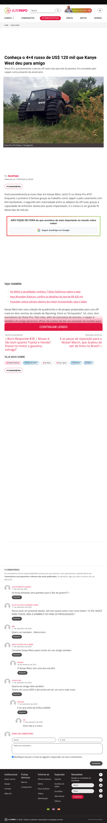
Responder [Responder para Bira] (16, 637)
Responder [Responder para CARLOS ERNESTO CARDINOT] (16, 597)
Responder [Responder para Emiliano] (22, 712)
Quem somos (9, 779)
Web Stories (59, 796)
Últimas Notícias (13, 363)
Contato (7, 789)
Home (6, 25)
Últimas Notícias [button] (50, 18)
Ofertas (58, 801)
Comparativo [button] (27, 18)
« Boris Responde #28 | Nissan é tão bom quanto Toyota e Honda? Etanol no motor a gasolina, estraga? (28, 344)
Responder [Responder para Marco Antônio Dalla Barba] (16, 655)
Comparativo (26, 787)
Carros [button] (9, 18)
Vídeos (89, 363)
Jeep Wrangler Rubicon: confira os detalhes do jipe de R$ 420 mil (46, 296)
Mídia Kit (8, 793)
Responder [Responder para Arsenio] (22, 673)
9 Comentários (14, 186)
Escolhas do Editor (31, 363)
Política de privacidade (95, 819)
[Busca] (42, 10)
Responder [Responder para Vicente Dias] (16, 694)
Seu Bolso (76, 363)
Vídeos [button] (69, 18)
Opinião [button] (98, 18)
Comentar (96, 763)
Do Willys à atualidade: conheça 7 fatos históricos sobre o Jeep (45, 291)
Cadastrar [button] (77, 797)
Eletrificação (43, 798)
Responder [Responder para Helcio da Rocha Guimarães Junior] (16, 618)
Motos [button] (83, 18)
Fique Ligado (15, 25)
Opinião (58, 779)
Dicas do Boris (43, 789)
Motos (40, 784)
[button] (58, 10)
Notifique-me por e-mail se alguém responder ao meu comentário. (47, 756)
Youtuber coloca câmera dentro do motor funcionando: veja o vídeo (48, 301)
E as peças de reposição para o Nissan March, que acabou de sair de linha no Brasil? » (81, 342)
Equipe (7, 784)
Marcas (24, 782)
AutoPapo (13, 175)
